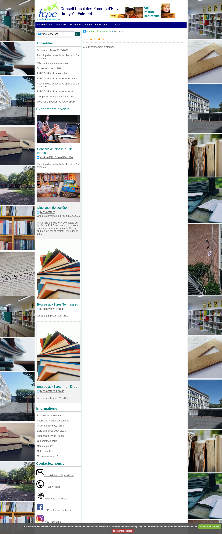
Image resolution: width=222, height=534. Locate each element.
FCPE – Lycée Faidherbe (58, 510)
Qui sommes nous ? (48, 441)
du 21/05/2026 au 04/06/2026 (56, 157)
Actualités (61, 24)
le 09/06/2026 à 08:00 (52, 391)
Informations (102, 24)
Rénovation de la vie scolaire (53, 63)
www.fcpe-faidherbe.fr (56, 498)
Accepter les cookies (210, 526)
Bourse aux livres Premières (57, 386)
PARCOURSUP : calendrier (52, 73)
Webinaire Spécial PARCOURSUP (56, 101)
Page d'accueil (45, 24)
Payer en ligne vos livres (50, 425)
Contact (116, 24)
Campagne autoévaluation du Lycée (56, 96)
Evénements (104, 31)
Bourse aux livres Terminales (57, 304)
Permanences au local (49, 415)
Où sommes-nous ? (48, 456)
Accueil (90, 31)
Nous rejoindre (45, 446)
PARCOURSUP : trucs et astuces (55, 91)
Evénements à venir (81, 24)
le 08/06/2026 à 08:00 (52, 309)
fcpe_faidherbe (52, 521)
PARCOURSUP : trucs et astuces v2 (57, 78)
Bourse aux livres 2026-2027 (52, 50)
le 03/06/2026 (47, 212)
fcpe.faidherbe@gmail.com (59, 475)
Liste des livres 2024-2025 (51, 430)
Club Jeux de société (52, 207)
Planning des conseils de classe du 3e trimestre (58, 57)
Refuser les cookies (122, 531)
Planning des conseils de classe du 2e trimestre (58, 85)
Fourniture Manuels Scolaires (53, 420)
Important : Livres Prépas (51, 436)
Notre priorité (44, 451)
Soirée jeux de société (49, 68)
